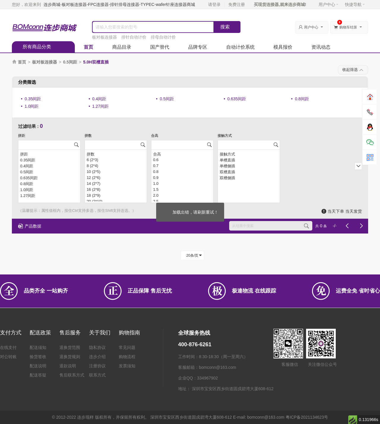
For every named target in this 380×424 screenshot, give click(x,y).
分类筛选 (27, 82)
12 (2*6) (115, 178)
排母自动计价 (163, 37)
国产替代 (159, 47)
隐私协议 (97, 347)
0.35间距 (33, 98)
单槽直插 (248, 160)
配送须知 (38, 347)
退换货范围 (69, 347)
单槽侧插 (248, 166)
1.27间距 (100, 106)
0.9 (182, 178)
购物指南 (129, 333)
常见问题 (127, 347)
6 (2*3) (115, 160)
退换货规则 (69, 356)
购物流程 (127, 356)
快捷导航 (355, 4)
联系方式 (97, 375)
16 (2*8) (115, 190)
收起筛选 (353, 69)
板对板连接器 (104, 37)
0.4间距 (99, 98)
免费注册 (236, 4)
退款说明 (67, 365)
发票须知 (127, 365)
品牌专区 (197, 47)
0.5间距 (70, 62)
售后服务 (70, 333)
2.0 (182, 195)
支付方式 (10, 333)
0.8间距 (302, 98)
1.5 (182, 190)
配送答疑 (38, 375)
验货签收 (38, 356)
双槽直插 (248, 172)
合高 (182, 154)
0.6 (182, 160)
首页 (88, 47)
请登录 (214, 4)
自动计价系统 (240, 47)
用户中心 (328, 4)
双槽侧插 (248, 178)
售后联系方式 (71, 375)
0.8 (182, 172)
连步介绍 (97, 356)
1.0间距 (32, 106)
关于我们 (99, 333)
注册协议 (97, 365)
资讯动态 (320, 47)
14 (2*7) (115, 184)
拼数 (115, 154)
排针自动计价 (133, 37)
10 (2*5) (115, 172)
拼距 (49, 154)
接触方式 (248, 154)
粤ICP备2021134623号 (307, 417)
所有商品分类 (37, 46)
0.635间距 (236, 98)
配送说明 (38, 365)
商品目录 (121, 47)
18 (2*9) (115, 195)
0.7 (182, 166)
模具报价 (282, 47)
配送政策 (40, 333)
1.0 (182, 184)
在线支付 (8, 347)
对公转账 (8, 356)
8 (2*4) (115, 166)
